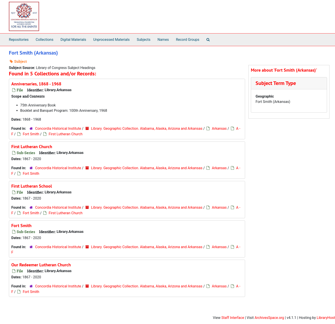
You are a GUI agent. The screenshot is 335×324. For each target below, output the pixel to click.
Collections (45, 39)
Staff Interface (232, 318)
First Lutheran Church (65, 134)
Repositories (19, 39)
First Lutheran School (31, 186)
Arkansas (219, 128)
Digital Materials (73, 39)
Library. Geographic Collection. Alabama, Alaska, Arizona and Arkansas (146, 128)
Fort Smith (31, 134)
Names (163, 39)
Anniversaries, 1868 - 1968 (36, 84)
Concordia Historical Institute (58, 128)
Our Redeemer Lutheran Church (41, 265)
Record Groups (187, 39)
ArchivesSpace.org (269, 318)
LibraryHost (326, 318)
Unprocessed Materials (111, 39)
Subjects (143, 39)
